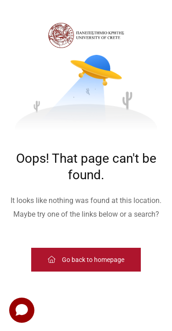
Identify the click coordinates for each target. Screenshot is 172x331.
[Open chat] (21, 310)
